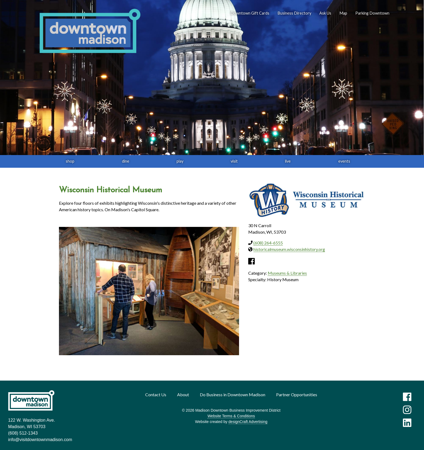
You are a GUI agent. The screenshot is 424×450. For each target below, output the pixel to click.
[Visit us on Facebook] (407, 396)
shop (70, 161)
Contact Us (155, 394)
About (183, 394)
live (288, 161)
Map (343, 13)
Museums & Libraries (287, 273)
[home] (90, 31)
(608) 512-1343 (23, 433)
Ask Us (325, 13)
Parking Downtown (372, 13)
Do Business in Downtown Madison (232, 394)
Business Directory (294, 13)
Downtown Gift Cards (249, 13)
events (344, 161)
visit (234, 161)
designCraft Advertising (247, 421)
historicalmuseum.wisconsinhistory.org (289, 249)
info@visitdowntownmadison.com (40, 439)
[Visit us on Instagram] (407, 409)
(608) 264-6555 (268, 242)
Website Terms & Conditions (231, 416)
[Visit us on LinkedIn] (407, 422)
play (180, 161)
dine (125, 161)
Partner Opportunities (296, 394)
